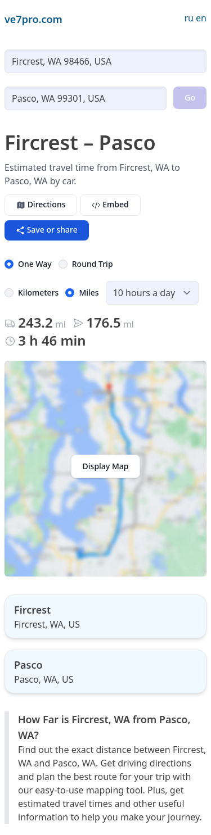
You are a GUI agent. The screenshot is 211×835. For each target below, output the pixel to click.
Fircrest (32, 609)
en (201, 18)
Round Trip (92, 263)
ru (189, 18)
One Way (35, 263)
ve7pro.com (33, 19)
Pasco (28, 664)
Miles (88, 292)
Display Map (106, 466)
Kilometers (38, 292)
